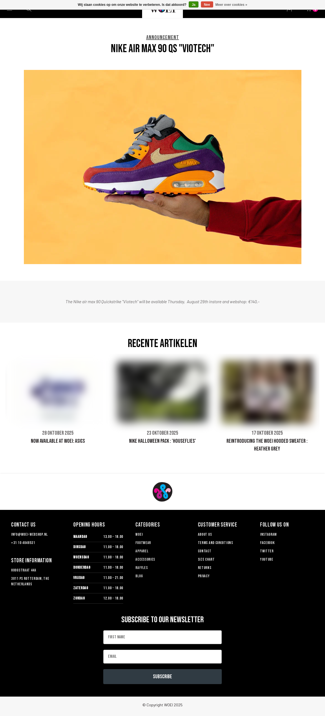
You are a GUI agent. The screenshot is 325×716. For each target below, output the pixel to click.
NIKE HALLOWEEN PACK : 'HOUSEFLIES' (162, 441)
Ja (193, 5)
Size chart (206, 559)
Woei (139, 534)
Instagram (268, 534)
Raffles (141, 567)
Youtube (266, 559)
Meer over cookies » (231, 5)
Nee (207, 5)
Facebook (267, 542)
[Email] (162, 657)
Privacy (204, 576)
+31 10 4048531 (23, 542)
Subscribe (162, 676)
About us (205, 534)
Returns (204, 567)
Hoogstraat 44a (23, 570)
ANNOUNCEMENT (162, 37)
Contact (204, 551)
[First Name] (162, 637)
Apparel (141, 551)
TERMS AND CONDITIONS (215, 542)
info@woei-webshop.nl (29, 534)
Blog (139, 576)
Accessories (145, 559)
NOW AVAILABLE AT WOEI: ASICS (58, 441)
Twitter (267, 551)
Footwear (143, 542)
